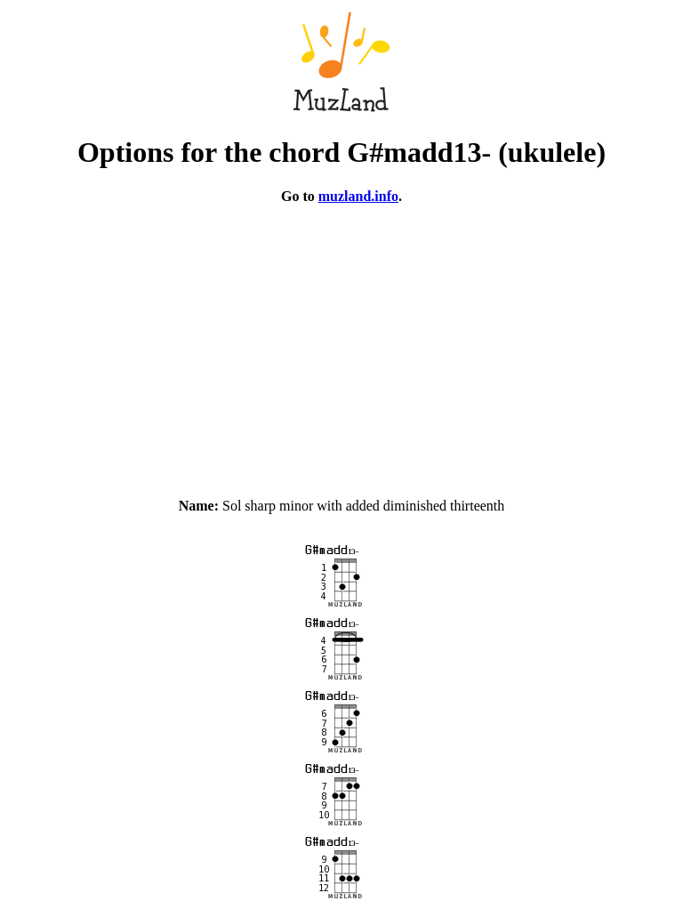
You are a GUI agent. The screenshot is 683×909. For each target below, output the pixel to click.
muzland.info (358, 196)
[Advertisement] (341, 343)
